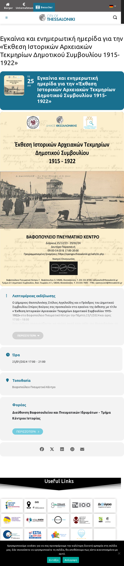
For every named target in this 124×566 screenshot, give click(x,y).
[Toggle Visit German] (6, 17)
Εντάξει (54, 560)
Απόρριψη (71, 560)
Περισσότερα (27, 431)
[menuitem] (112, 6)
